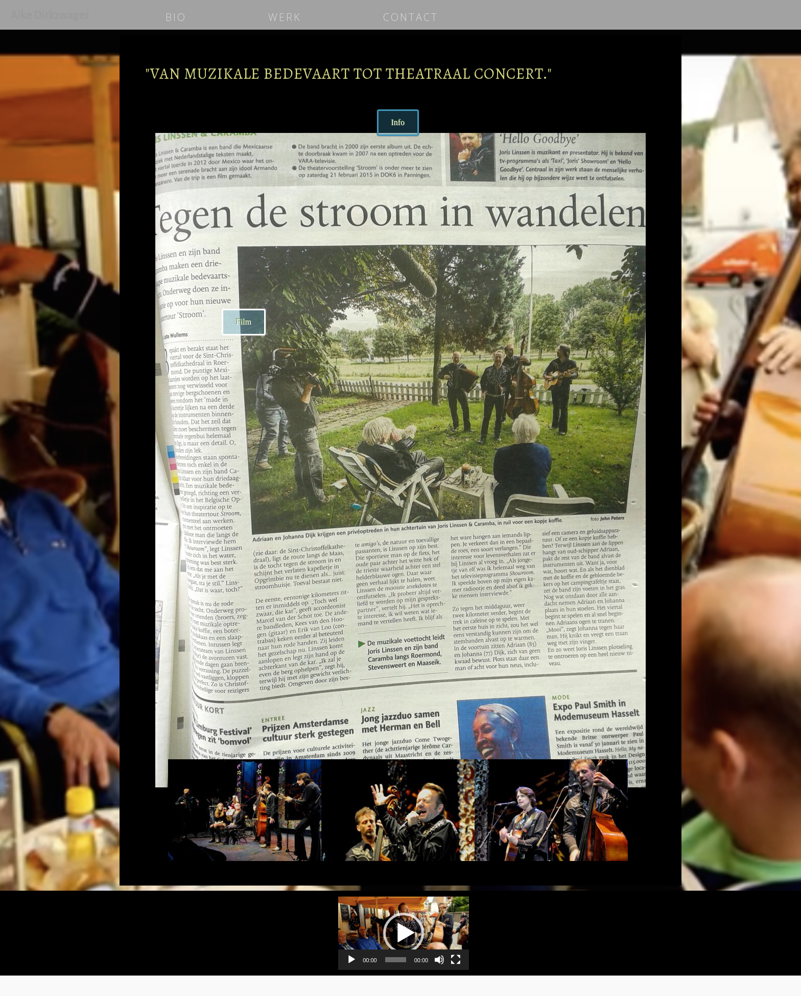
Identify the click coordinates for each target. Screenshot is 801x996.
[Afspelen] (351, 960)
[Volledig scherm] (456, 960)
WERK (284, 17)
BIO (176, 17)
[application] (403, 933)
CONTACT (410, 17)
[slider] (395, 959)
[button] (403, 933)
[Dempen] (439, 960)
